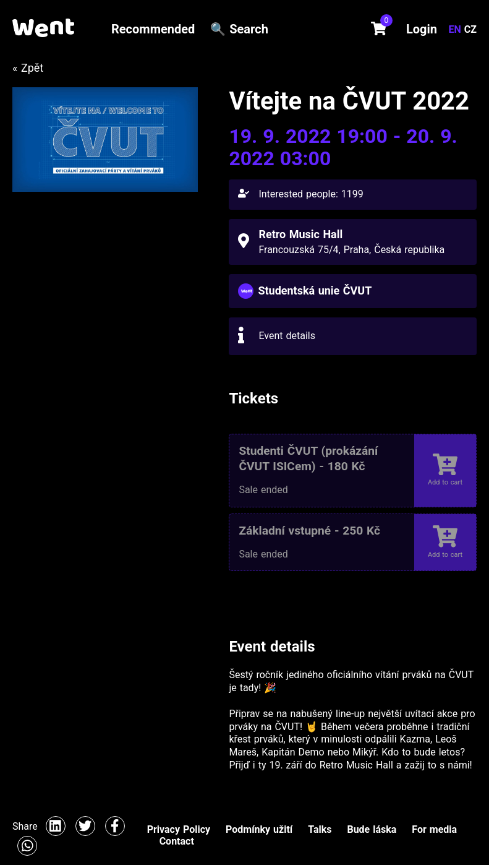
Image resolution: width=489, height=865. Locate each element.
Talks (319, 829)
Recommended (153, 29)
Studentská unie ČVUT (315, 290)
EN (456, 29)
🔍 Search (239, 29)
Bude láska (371, 829)
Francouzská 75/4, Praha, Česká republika (351, 250)
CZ (470, 29)
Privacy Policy (178, 829)
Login (421, 29)
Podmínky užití (259, 829)
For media (434, 829)
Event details (286, 336)
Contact (176, 841)
